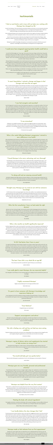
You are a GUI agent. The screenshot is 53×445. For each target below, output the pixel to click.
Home (9, 6)
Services (14, 6)
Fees (40, 6)
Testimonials (34, 6)
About (11, 6)
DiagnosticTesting (18, 7)
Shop (38, 6)
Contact (43, 6)
